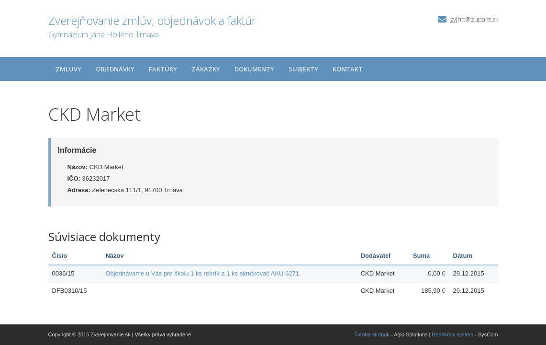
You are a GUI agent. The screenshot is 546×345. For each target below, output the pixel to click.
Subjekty (303, 69)
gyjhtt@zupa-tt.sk (474, 19)
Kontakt (348, 69)
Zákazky (205, 69)
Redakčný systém (452, 334)
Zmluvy (68, 69)
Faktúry (163, 69)
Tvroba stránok (372, 334)
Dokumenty (254, 69)
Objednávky (115, 69)
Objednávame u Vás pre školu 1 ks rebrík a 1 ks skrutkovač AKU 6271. (203, 273)
